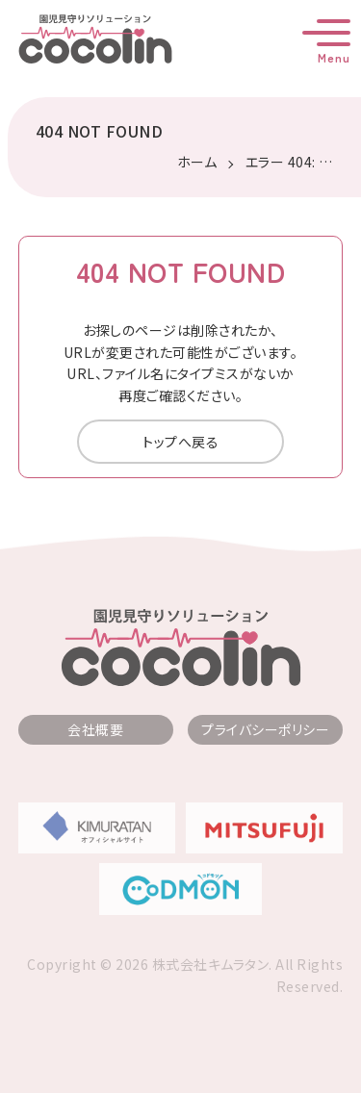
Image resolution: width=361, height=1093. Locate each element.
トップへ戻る (180, 441)
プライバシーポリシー (265, 729)
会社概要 (95, 729)
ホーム (197, 161)
